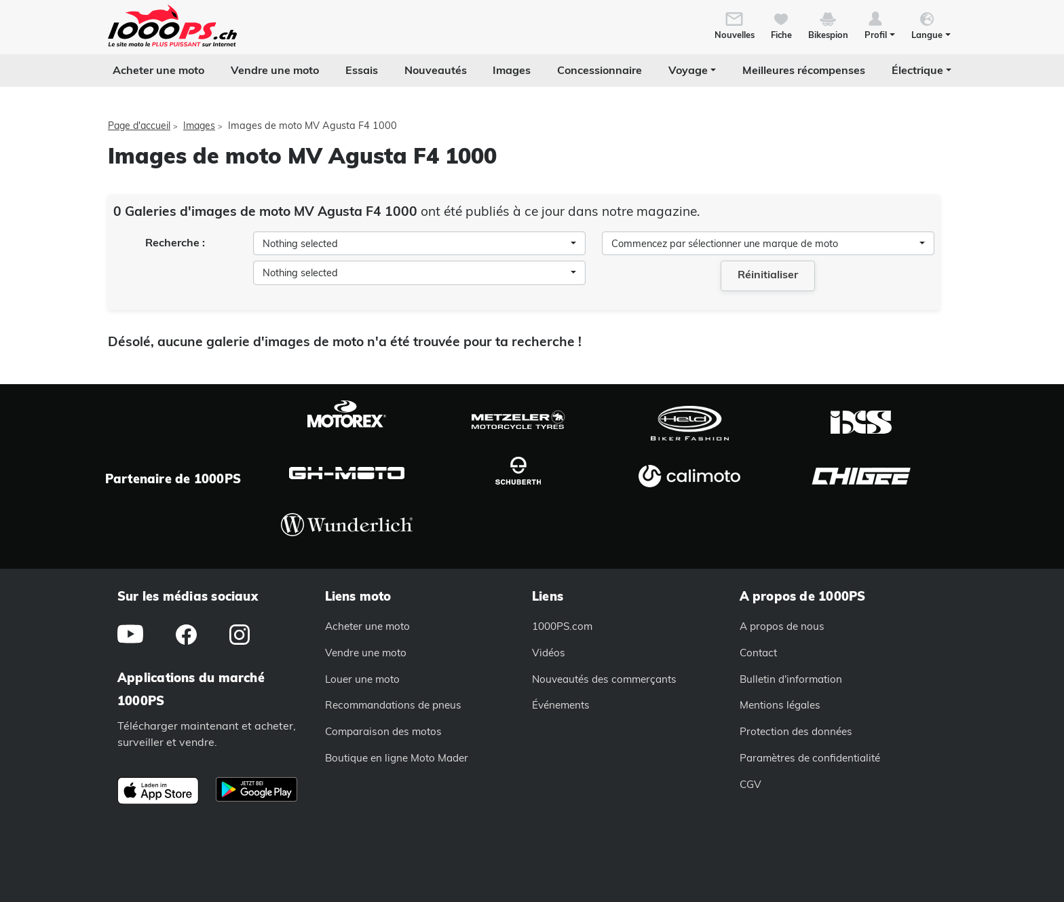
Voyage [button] (688, 70)
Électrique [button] (917, 70)
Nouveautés (435, 70)
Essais (361, 70)
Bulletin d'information (791, 679)
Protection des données (796, 731)
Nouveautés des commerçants (604, 679)
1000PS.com (562, 626)
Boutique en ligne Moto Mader (396, 757)
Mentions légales (780, 704)
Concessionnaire (599, 70)
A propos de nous (782, 626)
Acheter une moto (158, 70)
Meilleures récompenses (803, 70)
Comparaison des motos (383, 731)
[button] (879, 24)
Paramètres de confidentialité (810, 757)
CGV (750, 784)
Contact (758, 652)
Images (512, 70)
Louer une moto (362, 679)
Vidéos (548, 652)
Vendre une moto (275, 70)
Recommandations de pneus (393, 704)
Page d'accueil (139, 125)
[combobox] (419, 243)
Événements (561, 704)
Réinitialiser (768, 274)
